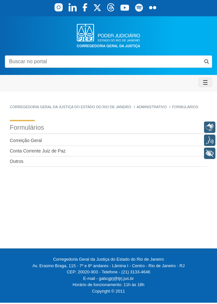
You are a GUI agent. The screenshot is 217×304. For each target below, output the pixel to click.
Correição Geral (26, 140)
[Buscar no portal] (103, 61)
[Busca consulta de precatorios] (206, 61)
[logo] (108, 35)
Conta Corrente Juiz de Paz (38, 150)
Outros (16, 161)
